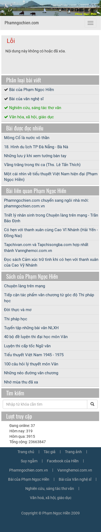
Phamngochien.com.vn (28, 470)
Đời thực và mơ (18, 309)
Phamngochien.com (22, 22)
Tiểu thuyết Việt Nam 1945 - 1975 (34, 354)
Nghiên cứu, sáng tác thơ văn (35, 107)
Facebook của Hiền (63, 461)
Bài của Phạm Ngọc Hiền (31, 89)
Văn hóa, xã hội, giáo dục (31, 117)
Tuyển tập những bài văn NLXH (31, 327)
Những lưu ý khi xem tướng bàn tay (35, 155)
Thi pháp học (15, 318)
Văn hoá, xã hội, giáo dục (50, 498)
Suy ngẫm (29, 461)
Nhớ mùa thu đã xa (21, 382)
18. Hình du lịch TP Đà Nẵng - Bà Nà (36, 146)
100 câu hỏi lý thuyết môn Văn (31, 364)
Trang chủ (26, 452)
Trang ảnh (73, 452)
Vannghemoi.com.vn (74, 470)
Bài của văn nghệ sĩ (26, 98)
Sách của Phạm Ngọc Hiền (32, 276)
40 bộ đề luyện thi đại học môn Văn (36, 336)
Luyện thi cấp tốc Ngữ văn (27, 346)
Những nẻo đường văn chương (31, 373)
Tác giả (49, 452)
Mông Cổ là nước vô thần (26, 137)
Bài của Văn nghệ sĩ (75, 479)
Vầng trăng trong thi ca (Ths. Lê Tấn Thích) (42, 164)
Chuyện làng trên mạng (24, 286)
